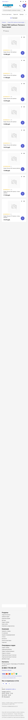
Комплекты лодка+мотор (8, 626)
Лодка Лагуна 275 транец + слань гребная (11, 216)
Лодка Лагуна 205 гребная (9, 75)
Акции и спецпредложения (8, 634)
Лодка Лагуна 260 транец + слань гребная (11, 192)
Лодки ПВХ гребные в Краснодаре (16, 22)
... (26, 14)
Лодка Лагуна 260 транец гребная (11, 168)
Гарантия (15, 14)
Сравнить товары (6, 631)
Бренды (22, 14)
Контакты (4, 638)
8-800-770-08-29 (20, 5)
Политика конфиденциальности (10, 706)
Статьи (3, 636)
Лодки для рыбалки (7, 649)
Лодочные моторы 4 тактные (9, 657)
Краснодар (5, 1)
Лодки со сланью (6, 653)
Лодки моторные (6, 614)
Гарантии (4, 642)
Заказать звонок (6, 670)
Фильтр (7, 31)
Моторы (4, 620)
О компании (5, 633)
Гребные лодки (5, 616)
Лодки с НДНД (5, 622)
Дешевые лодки (6, 658)
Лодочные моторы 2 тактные (9, 655)
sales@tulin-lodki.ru (10, 689)
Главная (4, 22)
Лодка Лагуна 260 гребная (9, 145)
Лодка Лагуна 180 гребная (9, 52)
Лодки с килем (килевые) (8, 651)
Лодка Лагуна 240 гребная (9, 121)
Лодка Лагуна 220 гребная (9, 98)
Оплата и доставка (6, 14)
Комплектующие (6, 618)
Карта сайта (5, 624)
